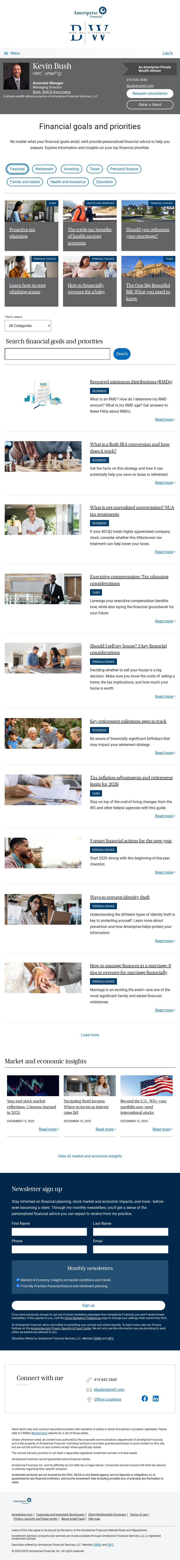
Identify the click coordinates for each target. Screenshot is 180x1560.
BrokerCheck (39, 1433)
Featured (17, 169)
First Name (21, 1223)
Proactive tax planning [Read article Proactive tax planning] (22, 233)
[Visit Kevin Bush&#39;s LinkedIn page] (156, 1399)
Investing (71, 169)
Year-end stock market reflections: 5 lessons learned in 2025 (31, 1107)
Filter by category (13, 317)
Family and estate (25, 182)
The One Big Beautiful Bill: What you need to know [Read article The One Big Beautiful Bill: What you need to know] (148, 292)
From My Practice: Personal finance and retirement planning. (64, 1286)
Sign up (88, 1305)
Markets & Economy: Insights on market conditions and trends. (66, 1280)
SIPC (111, 1338)
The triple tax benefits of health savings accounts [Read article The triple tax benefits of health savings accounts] (90, 236)
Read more (164, 419)
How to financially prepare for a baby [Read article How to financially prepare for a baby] (86, 289)
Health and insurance (68, 182)
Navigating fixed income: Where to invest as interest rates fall (86, 1107)
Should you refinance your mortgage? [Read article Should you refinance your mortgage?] (147, 233)
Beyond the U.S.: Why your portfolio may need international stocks (143, 1107)
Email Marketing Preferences (83, 1318)
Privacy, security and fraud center (35, 1518)
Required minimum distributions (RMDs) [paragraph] (131, 382)
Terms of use (138, 1514)
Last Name (102, 1223)
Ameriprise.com (22, 1514)
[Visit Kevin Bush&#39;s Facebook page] (145, 1399)
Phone (17, 1241)
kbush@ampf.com (140, 86)
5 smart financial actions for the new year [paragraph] (131, 841)
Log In (168, 53)
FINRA (97, 1338)
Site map (94, 1518)
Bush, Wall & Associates (52, 92)
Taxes (95, 169)
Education (104, 182)
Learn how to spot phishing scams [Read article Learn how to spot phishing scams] (27, 289)
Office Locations (107, 1399)
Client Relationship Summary (107, 1514)
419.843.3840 (137, 80)
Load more (90, 1035)
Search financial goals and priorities (54, 341)
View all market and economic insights (90, 1156)
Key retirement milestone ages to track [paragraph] (128, 721)
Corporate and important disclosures (60, 1514)
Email (97, 1241)
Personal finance (124, 169)
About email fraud (73, 1518)
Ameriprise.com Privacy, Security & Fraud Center (61, 1328)
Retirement (44, 169)
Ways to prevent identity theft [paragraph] (120, 897)
